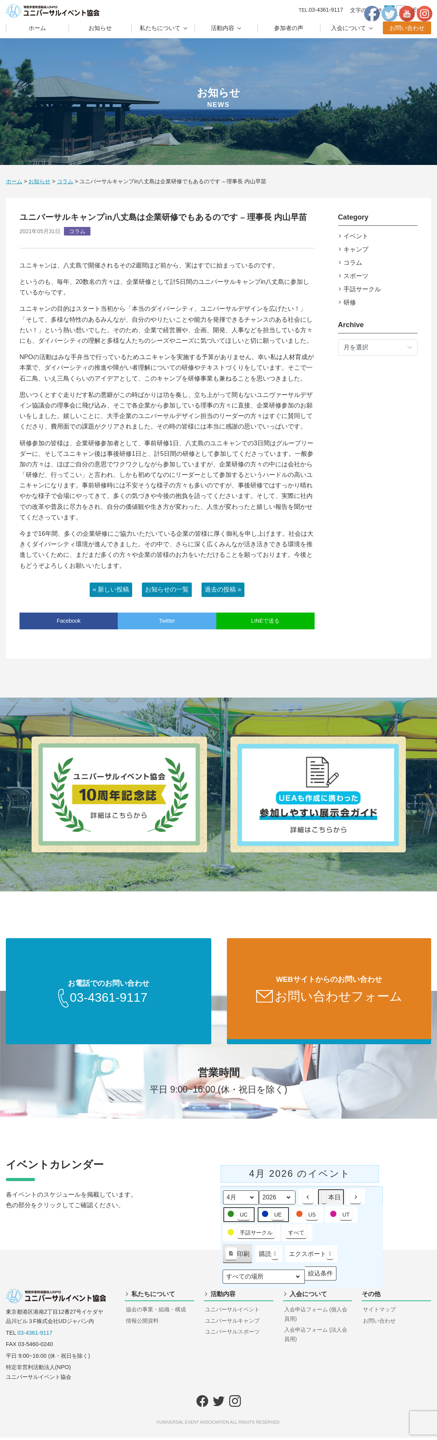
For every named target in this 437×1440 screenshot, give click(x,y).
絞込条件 (320, 1277)
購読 (269, 1256)
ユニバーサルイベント (232, 1312)
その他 (371, 1296)
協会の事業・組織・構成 (156, 1312)
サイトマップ (379, 1312)
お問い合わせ (407, 28)
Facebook (68, 621)
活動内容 (222, 28)
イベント (355, 236)
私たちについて (160, 28)
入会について (348, 28)
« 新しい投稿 (111, 589)
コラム (352, 262)
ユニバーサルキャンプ (232, 1323)
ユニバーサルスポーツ (232, 1334)
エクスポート (311, 1256)
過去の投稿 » (223, 589)
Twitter (167, 621)
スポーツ (355, 276)
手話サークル (362, 289)
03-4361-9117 (35, 1335)
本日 (331, 1200)
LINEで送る (265, 621)
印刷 (237, 1257)
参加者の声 (288, 28)
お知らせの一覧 (167, 589)
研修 (349, 302)
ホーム (37, 28)
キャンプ (355, 249)
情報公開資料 (142, 1323)
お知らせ (100, 28)
